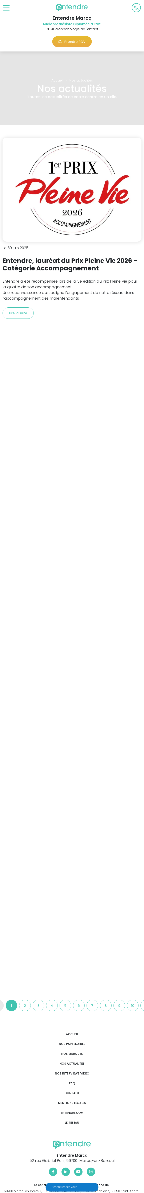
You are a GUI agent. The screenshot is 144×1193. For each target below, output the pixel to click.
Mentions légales (72, 1103)
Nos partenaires (72, 1044)
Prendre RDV (72, 41)
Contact (72, 1093)
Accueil (72, 1034)
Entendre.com (72, 1113)
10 (132, 1005)
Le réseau (72, 1123)
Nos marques (72, 1054)
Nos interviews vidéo (72, 1073)
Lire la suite (18, 313)
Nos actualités (72, 1063)
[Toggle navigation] (6, 8)
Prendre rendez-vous (64, 1187)
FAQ (72, 1083)
